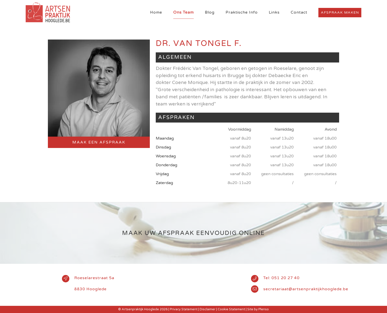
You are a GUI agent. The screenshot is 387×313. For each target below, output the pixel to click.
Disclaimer (207, 309)
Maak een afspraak (98, 142)
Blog (209, 12)
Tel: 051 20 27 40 (281, 277)
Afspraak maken (340, 12)
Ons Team (183, 12)
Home (156, 12)
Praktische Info (242, 12)
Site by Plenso (258, 309)
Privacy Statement (183, 309)
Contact (299, 12)
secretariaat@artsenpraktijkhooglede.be (305, 289)
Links (274, 12)
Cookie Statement (231, 309)
